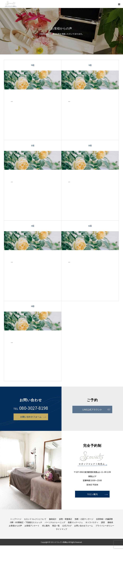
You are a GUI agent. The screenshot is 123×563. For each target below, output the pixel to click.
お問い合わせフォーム (30, 416)
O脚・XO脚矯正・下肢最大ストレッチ (26, 522)
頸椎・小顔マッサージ (84, 519)
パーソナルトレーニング (55, 522)
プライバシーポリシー (105, 526)
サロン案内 (92, 494)
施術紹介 (52, 519)
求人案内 (46, 526)
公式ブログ (67, 526)
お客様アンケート (32, 526)
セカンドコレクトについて (35, 519)
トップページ (15, 519)
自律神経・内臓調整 (104, 519)
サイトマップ (61, 529)
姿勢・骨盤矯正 (65, 519)
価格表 (110, 522)
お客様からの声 (15, 526)
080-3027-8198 (33, 408)
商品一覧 (56, 526)
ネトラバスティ (91, 522)
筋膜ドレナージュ (75, 522)
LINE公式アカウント (92, 409)
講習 (103, 522)
